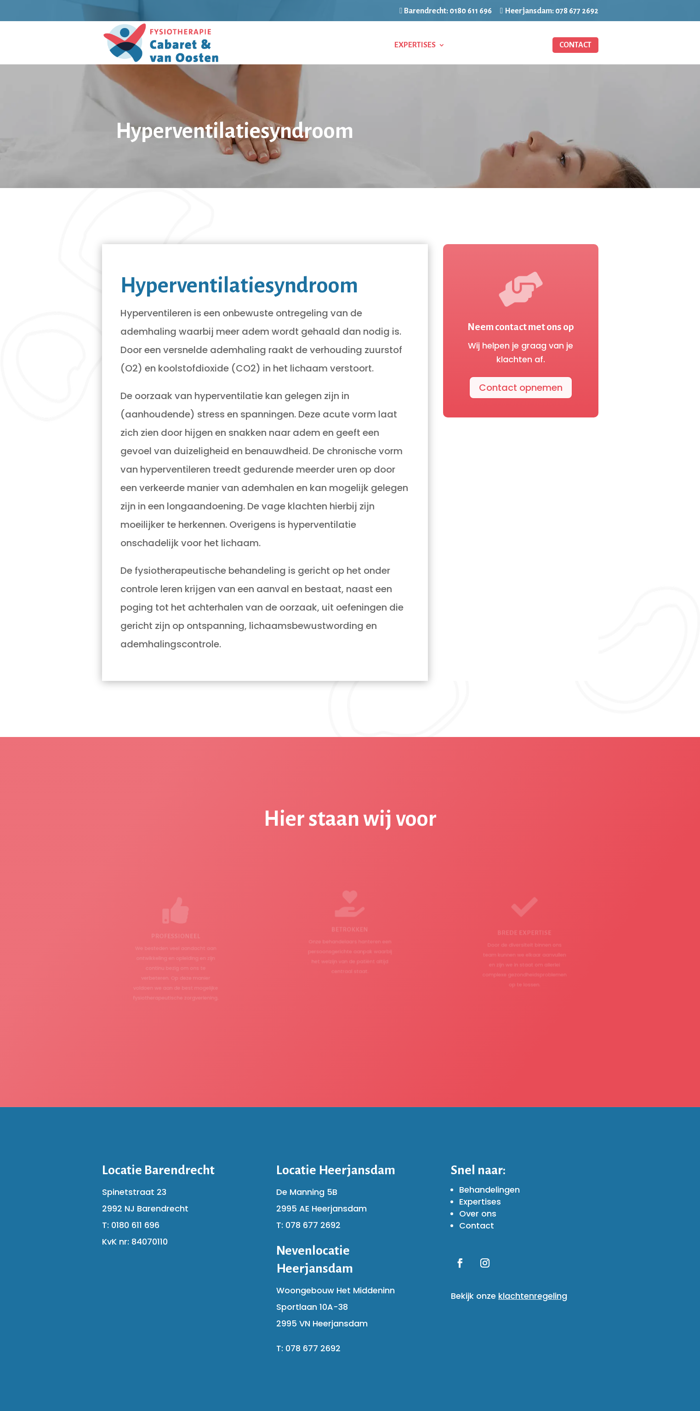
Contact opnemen (517, 389)
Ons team (474, 45)
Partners (523, 45)
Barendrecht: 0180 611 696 (445, 10)
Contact (575, 45)
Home (290, 45)
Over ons (477, 1213)
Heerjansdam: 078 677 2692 (549, 10)
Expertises (415, 45)
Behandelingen (343, 45)
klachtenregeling (532, 1296)
